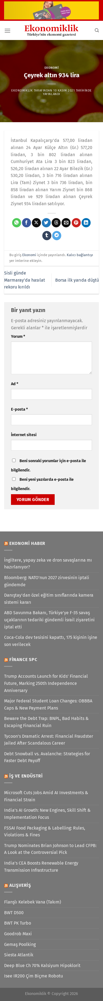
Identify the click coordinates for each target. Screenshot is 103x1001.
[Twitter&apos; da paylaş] (46, 222)
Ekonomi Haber (27, 543)
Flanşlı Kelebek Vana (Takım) (32, 902)
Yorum (18, 336)
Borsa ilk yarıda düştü (77, 280)
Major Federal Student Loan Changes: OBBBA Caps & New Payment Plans (48, 704)
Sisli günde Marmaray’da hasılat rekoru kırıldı (24, 280)
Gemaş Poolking (20, 944)
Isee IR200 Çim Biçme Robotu (33, 976)
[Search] (97, 30)
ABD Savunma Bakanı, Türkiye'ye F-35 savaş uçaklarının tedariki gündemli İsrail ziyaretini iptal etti (49, 619)
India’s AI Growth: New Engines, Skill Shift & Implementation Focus (47, 814)
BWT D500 (14, 912)
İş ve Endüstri (26, 776)
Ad (14, 384)
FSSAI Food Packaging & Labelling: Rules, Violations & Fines (44, 831)
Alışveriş (20, 885)
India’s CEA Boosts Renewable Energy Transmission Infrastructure (41, 866)
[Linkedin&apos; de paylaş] (86, 222)
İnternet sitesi (24, 435)
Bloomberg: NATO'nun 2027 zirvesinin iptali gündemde (46, 581)
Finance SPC (23, 659)
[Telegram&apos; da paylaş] (56, 235)
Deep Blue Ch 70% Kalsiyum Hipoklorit (42, 965)
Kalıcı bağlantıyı (80, 255)
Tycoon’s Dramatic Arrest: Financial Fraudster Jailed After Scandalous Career (48, 740)
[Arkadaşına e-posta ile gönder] (66, 222)
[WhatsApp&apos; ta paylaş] (16, 222)
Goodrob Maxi (18, 933)
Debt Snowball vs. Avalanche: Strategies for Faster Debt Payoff (47, 757)
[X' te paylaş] (36, 222)
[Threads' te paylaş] (56, 222)
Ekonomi (51, 68)
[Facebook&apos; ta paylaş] (26, 222)
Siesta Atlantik (18, 954)
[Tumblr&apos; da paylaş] (46, 235)
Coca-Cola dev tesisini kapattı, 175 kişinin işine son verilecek (50, 641)
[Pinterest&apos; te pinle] (76, 222)
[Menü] (7, 30)
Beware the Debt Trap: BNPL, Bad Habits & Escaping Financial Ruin (46, 722)
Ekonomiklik (22, 90)
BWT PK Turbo (17, 923)
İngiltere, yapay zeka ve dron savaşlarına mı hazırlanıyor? (48, 563)
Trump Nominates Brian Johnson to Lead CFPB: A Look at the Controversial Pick (50, 849)
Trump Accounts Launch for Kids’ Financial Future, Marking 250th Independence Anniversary (46, 683)
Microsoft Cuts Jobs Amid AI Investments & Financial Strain (46, 796)
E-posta (19, 409)
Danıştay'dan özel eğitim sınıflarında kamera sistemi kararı (48, 599)
